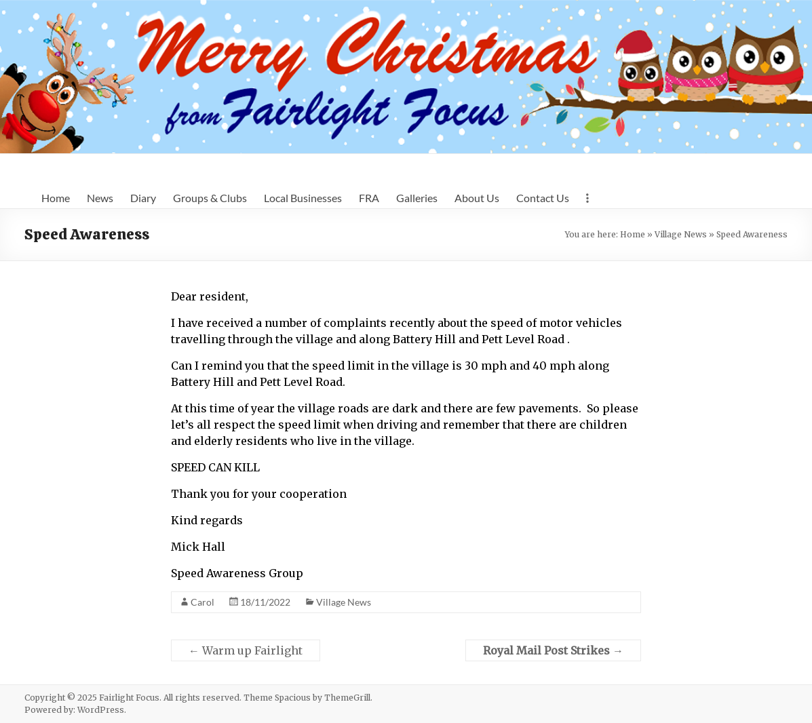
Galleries (417, 197)
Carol (202, 602)
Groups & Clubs (210, 197)
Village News (681, 234)
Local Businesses (303, 197)
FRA (369, 197)
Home (55, 197)
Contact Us (542, 197)
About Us (477, 197)
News (100, 197)
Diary (143, 197)
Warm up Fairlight (246, 650)
